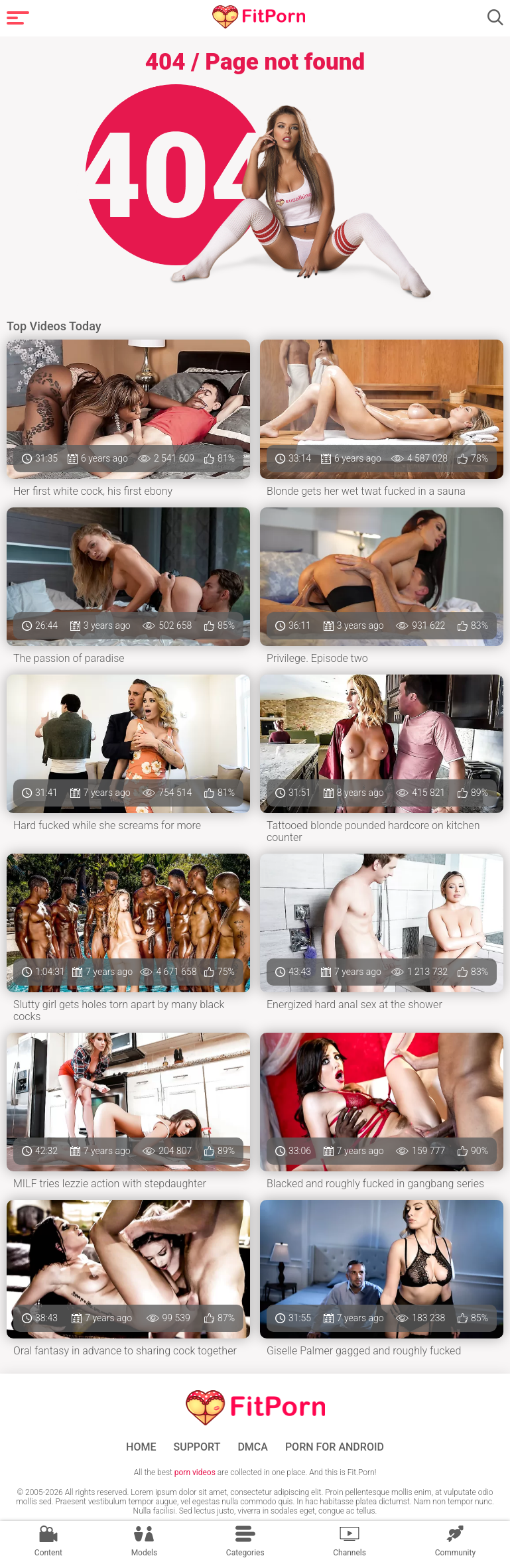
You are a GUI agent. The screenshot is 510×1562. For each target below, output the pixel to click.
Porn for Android (334, 1447)
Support (197, 1447)
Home (141, 1447)
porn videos (195, 1472)
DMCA (252, 1447)
